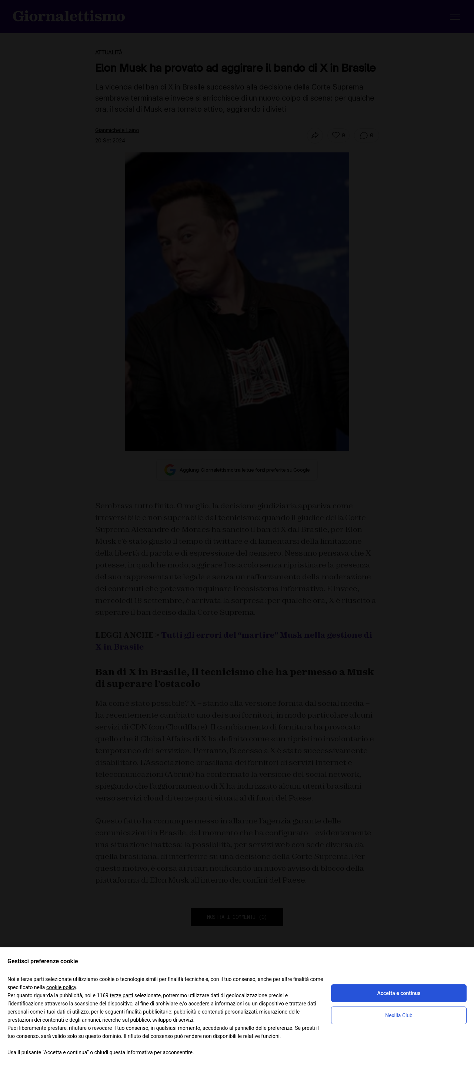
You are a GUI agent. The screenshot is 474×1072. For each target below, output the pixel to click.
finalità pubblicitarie (148, 1012)
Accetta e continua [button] (398, 993)
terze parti (121, 995)
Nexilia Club (399, 1015)
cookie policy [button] (61, 987)
